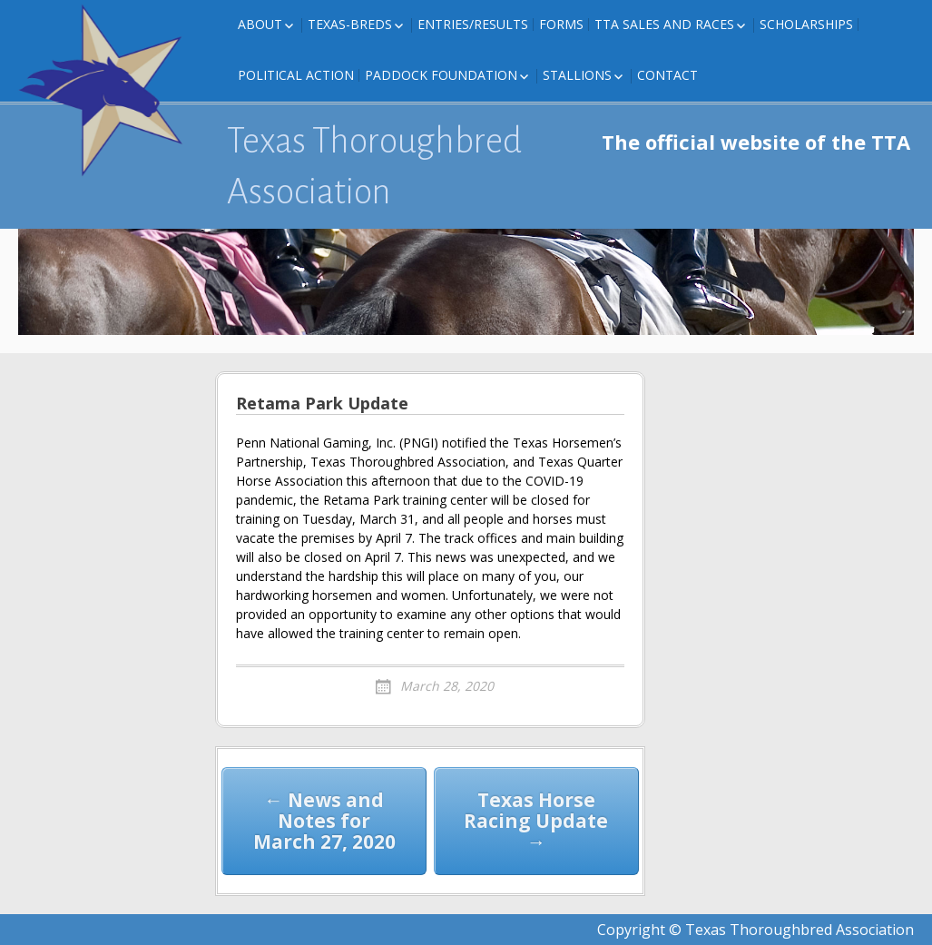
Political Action (296, 75)
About (260, 24)
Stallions (577, 75)
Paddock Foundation (441, 75)
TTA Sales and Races (664, 24)
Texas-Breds (350, 24)
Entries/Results (472, 24)
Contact (667, 75)
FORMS (561, 24)
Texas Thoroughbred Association (374, 166)
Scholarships (806, 24)
